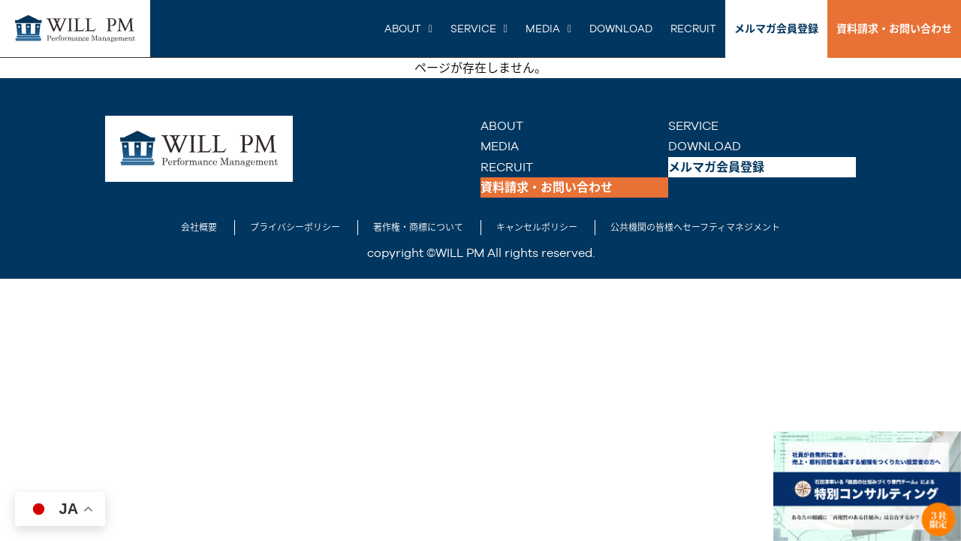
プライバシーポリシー (295, 227)
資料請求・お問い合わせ (894, 29)
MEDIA (543, 29)
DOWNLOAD (620, 29)
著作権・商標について (418, 227)
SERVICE (473, 29)
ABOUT (402, 29)
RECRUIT (693, 29)
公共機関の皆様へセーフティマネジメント (695, 227)
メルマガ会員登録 (776, 29)
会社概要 (199, 227)
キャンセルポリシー (536, 227)
